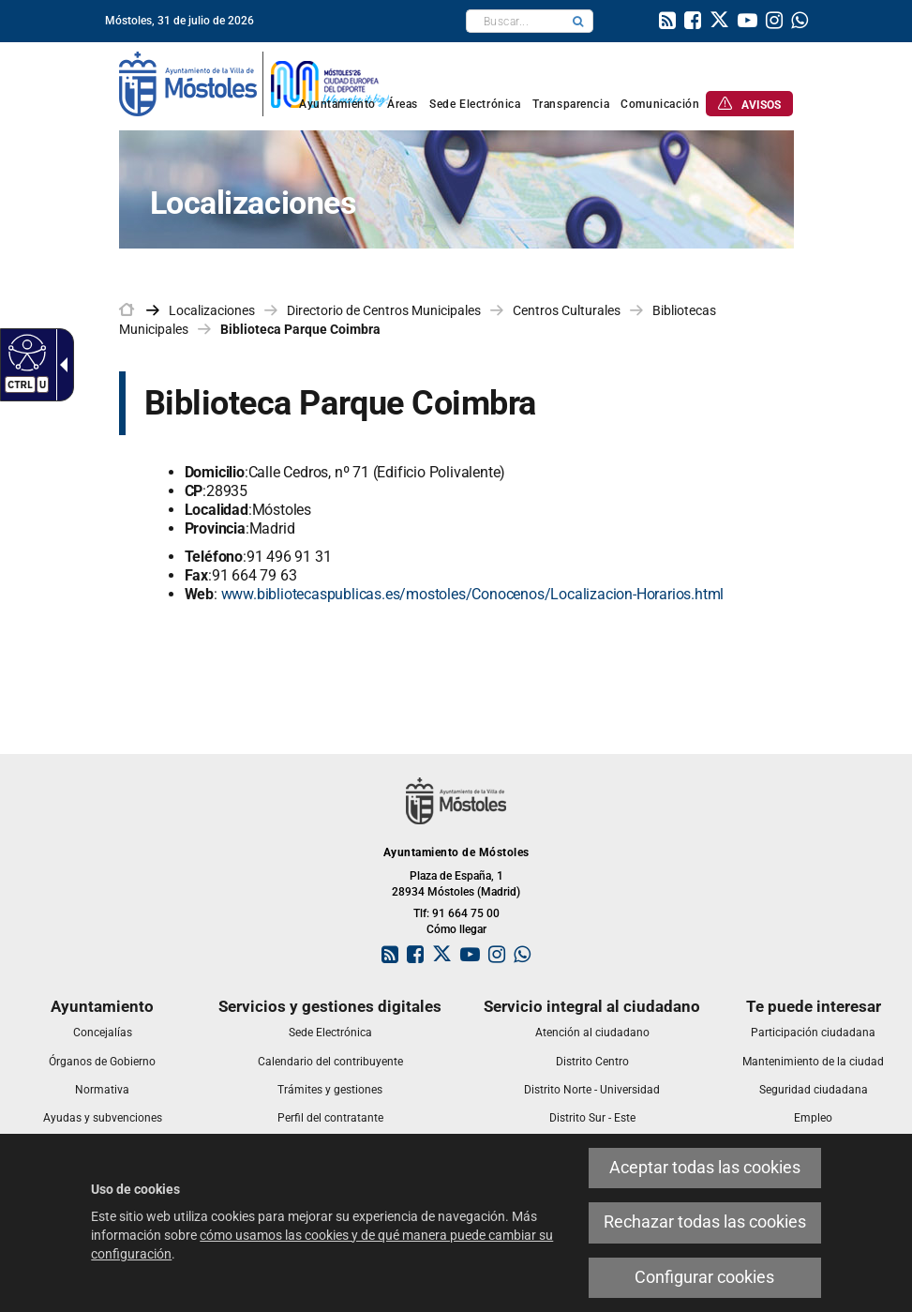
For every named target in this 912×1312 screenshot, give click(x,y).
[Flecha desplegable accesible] (59, 364)
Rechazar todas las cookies (705, 1222)
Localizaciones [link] (212, 310)
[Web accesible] (25, 351)
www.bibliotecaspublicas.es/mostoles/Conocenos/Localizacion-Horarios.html (473, 594)
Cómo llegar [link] (456, 929)
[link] (667, 22)
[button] (578, 21)
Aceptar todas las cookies (704, 1167)
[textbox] (515, 21)
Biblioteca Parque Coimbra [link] (300, 329)
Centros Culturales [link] (566, 310)
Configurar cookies (704, 1277)
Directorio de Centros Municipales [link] (384, 310)
